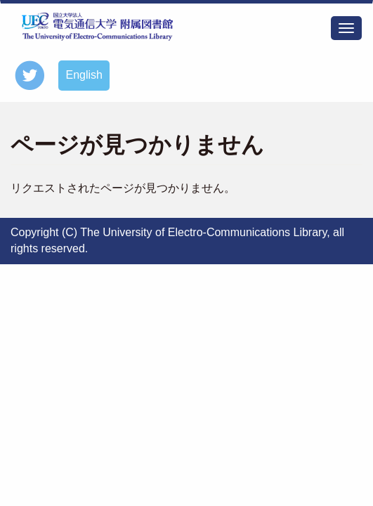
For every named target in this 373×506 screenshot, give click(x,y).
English (83, 75)
